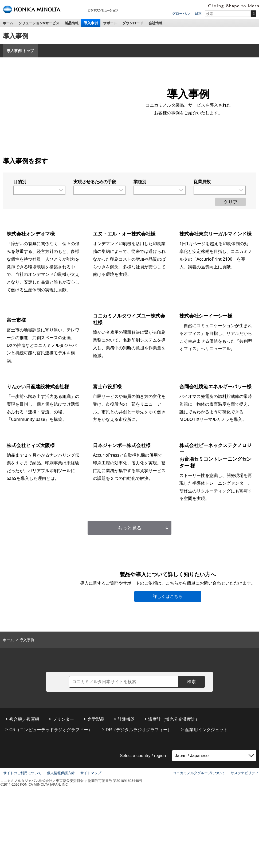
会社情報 (155, 23)
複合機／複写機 (24, 719)
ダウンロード (132, 23)
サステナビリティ (244, 772)
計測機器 (126, 719)
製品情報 (72, 23)
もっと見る (129, 527)
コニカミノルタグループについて (199, 772)
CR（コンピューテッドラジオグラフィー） (50, 729)
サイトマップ (90, 772)
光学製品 (95, 719)
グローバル (181, 13)
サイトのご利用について (22, 772)
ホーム (8, 23)
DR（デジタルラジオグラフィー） (139, 729)
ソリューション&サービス (38, 23)
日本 (198, 13)
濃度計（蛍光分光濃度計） (173, 719)
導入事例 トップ (20, 50)
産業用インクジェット (206, 729)
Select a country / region (143, 755)
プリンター (63, 719)
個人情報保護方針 (61, 772)
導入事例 (91, 23)
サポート (110, 23)
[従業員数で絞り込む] (220, 190)
